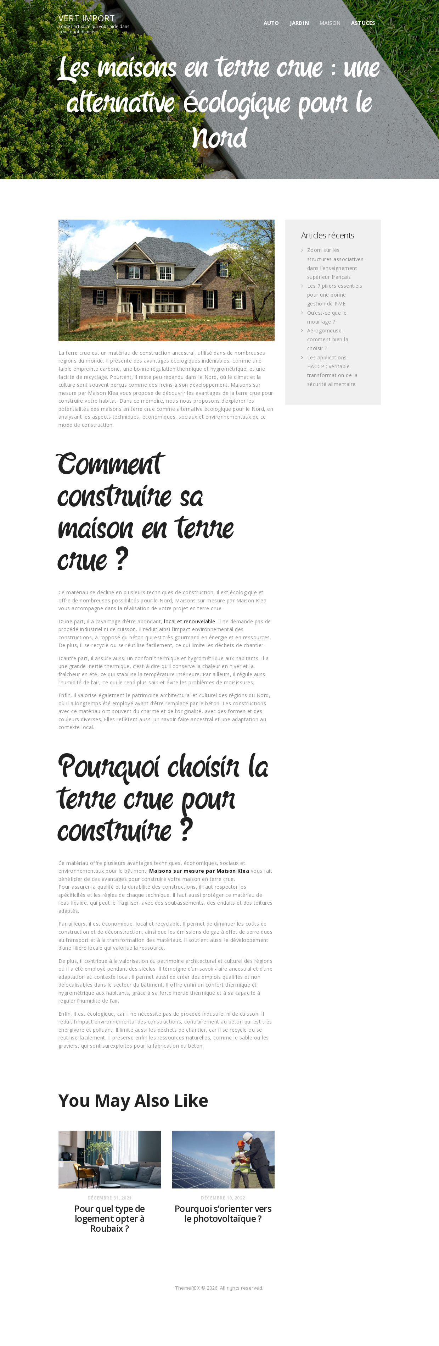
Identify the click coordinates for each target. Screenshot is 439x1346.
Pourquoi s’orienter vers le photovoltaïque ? (223, 1214)
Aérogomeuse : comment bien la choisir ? (328, 339)
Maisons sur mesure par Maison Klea (199, 870)
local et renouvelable (189, 621)
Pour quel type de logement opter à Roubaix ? (109, 1219)
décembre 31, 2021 (110, 1198)
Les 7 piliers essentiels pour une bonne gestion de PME (334, 294)
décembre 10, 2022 (223, 1198)
